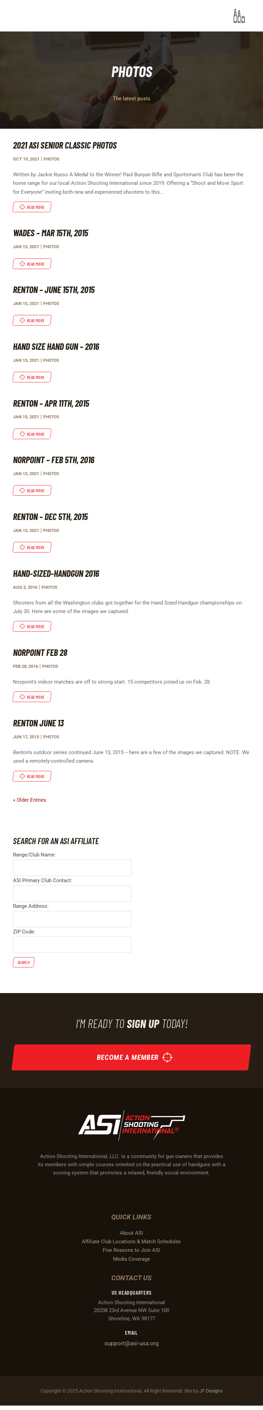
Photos (52, 159)
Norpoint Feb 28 (42, 654)
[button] (239, 15)
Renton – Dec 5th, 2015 (53, 517)
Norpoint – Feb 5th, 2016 (56, 460)
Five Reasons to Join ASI (131, 1255)
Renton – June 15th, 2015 (56, 289)
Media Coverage (131, 1263)
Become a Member (128, 1061)
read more (36, 207)
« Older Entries (29, 802)
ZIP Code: (24, 934)
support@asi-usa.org (131, 1347)
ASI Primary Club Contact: (42, 882)
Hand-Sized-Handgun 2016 (58, 574)
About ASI (131, 1237)
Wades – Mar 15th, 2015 (53, 233)
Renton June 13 (40, 725)
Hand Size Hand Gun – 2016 (58, 347)
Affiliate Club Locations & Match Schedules (131, 1246)
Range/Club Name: (34, 857)
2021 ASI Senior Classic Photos (67, 145)
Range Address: (31, 908)
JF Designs (211, 1395)
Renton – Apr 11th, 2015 (54, 403)
